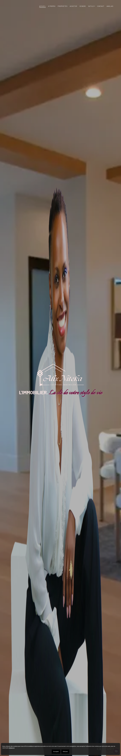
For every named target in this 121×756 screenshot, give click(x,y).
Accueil (42, 6)
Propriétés (62, 6)
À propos (51, 6)
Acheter (73, 6)
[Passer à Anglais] (110, 6)
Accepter (56, 751)
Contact (100, 6)
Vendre (83, 6)
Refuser (65, 751)
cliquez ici (11, 748)
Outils (91, 6)
